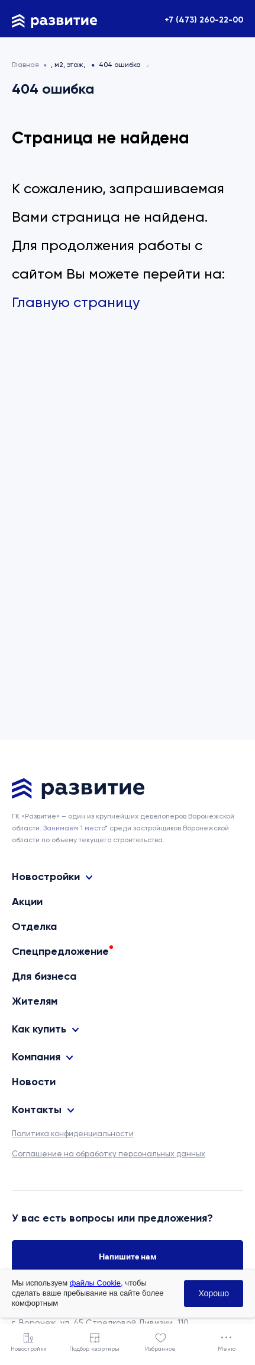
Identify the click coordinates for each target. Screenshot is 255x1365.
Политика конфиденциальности (73, 1133)
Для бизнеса (44, 976)
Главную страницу (76, 302)
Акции (27, 901)
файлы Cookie (95, 1282)
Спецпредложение (60, 951)
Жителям (34, 1001)
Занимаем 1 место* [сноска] (75, 828)
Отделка (34, 926)
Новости (34, 1081)
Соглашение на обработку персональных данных (108, 1153)
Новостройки (46, 876)
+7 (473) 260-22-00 (203, 20)
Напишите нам (128, 1256)
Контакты (37, 1109)
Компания (36, 1056)
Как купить (39, 1028)
